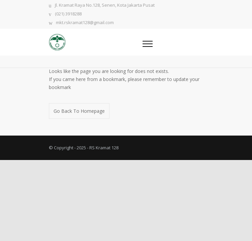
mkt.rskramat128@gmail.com (85, 22)
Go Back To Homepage (79, 111)
